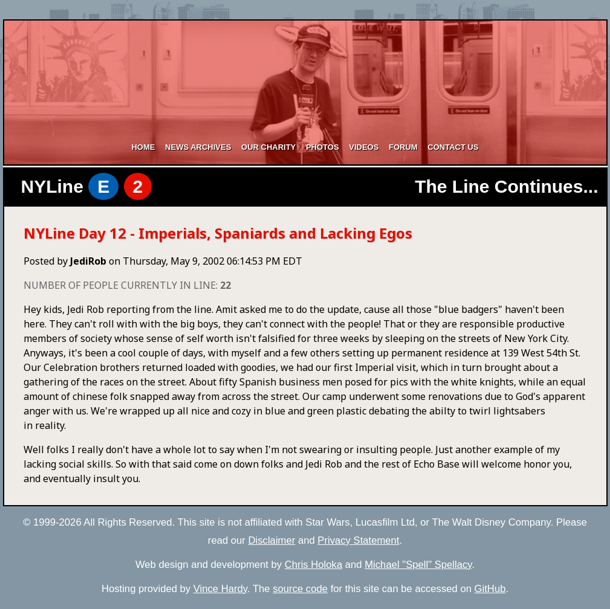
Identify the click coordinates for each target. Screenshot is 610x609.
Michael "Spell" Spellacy (418, 564)
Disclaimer (272, 540)
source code (300, 588)
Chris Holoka (313, 564)
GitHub (490, 588)
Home (143, 147)
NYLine (86, 186)
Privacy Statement (358, 540)
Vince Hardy (220, 588)
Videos (363, 147)
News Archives (198, 147)
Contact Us (452, 147)
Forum (403, 147)
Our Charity (268, 147)
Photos (322, 147)
